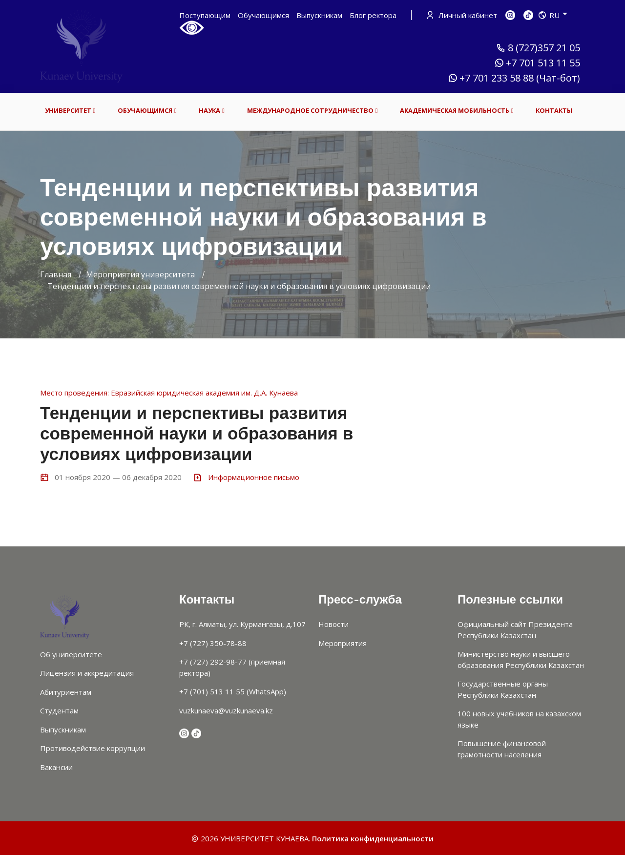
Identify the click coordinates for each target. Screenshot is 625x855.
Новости (333, 624)
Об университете (71, 654)
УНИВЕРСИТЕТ (70, 110)
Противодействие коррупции (92, 748)
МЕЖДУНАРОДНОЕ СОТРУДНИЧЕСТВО (312, 110)
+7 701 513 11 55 (537, 63)
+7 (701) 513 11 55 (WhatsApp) (232, 691)
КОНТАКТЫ (554, 110)
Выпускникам (319, 15)
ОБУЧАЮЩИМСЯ (147, 110)
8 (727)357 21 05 (538, 48)
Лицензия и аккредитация (87, 673)
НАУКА (212, 110)
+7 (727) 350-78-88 (213, 643)
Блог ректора (373, 15)
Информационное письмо (253, 477)
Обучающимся (263, 15)
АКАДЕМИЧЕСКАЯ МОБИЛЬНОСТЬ (457, 110)
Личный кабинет (462, 15)
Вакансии (56, 767)
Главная (55, 274)
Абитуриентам (65, 692)
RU (552, 15)
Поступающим (204, 15)
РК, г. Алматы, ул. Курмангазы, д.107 (242, 624)
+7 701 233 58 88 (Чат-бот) (514, 78)
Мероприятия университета (140, 274)
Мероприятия (342, 643)
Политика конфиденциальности (373, 838)
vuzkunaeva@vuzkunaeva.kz (226, 710)
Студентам (59, 710)
